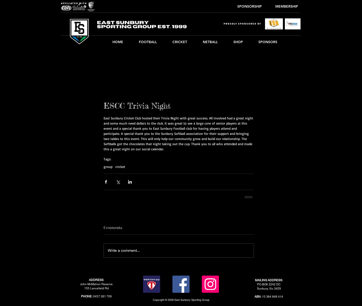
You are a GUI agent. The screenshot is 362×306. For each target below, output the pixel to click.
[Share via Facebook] (106, 181)
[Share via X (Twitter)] (118, 181)
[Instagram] (210, 284)
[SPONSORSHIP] (249, 7)
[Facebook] (181, 284)
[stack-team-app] (151, 284)
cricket (120, 167)
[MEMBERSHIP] (286, 7)
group (108, 167)
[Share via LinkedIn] (130, 181)
